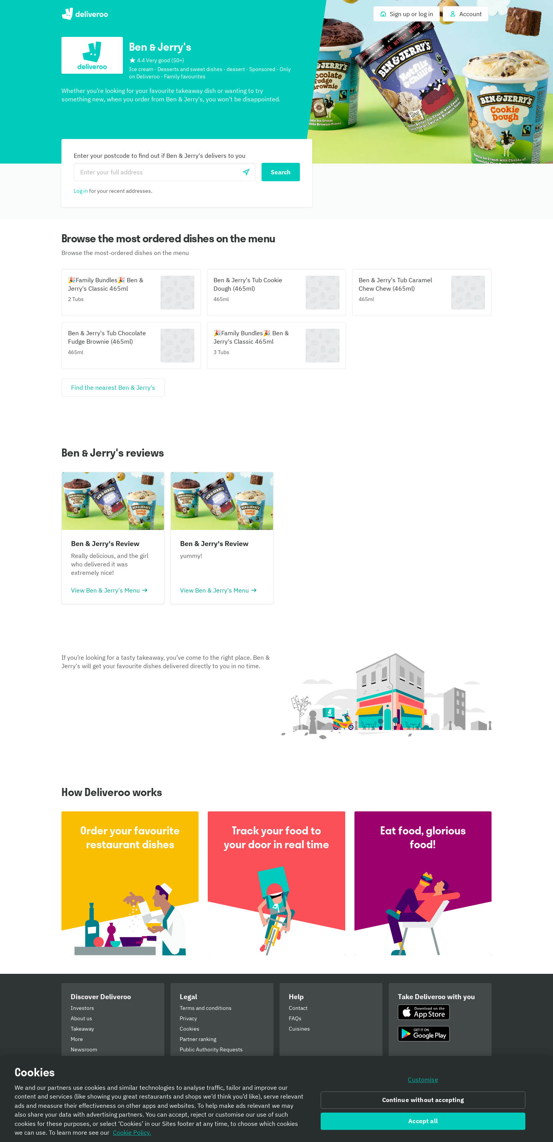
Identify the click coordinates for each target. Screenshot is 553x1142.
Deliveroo (84, 14)
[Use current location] (246, 172)
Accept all (423, 1124)
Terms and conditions (206, 1008)
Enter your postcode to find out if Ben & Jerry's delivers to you (159, 155)
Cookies (189, 1028)
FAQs (295, 1018)
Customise (423, 1082)
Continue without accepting (423, 1103)
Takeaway (82, 1028)
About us (81, 1018)
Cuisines (299, 1028)
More (77, 1039)
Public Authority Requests (211, 1049)
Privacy (188, 1018)
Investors (82, 1008)
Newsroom (84, 1049)
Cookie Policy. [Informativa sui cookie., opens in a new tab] (132, 1135)
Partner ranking (198, 1039)
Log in (81, 190)
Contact (298, 1008)
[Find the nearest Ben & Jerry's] (113, 387)
